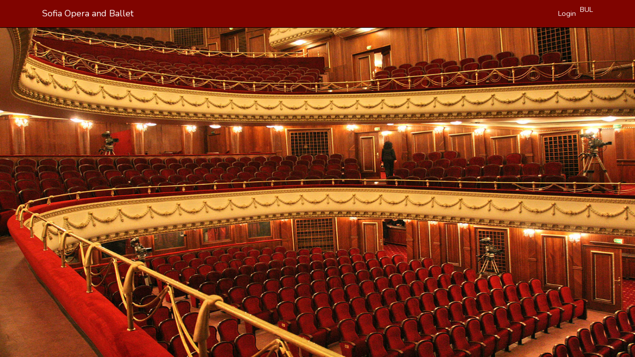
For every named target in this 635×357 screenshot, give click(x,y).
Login (567, 13)
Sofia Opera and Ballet (87, 13)
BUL (586, 9)
